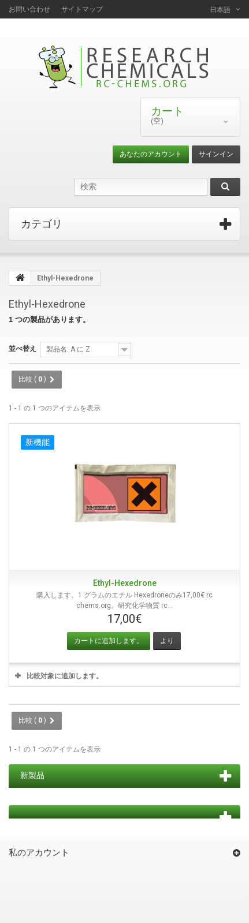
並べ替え (22, 349)
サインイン (216, 154)
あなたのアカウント (151, 154)
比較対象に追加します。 (65, 676)
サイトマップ (82, 9)
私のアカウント (39, 852)
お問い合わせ (29, 9)
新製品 (32, 775)
